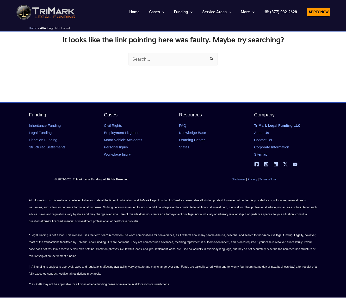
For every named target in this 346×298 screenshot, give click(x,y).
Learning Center (192, 140)
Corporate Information (271, 147)
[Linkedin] (275, 164)
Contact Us (263, 140)
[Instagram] (266, 164)
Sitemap (260, 154)
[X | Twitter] (285, 164)
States (184, 147)
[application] (170, 12)
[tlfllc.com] (46, 11)
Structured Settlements (47, 147)
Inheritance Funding (45, 126)
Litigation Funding (43, 140)
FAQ (182, 126)
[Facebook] (256, 164)
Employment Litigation (122, 133)
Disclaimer (238, 180)
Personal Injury (116, 147)
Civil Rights (113, 126)
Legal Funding (40, 133)
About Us (261, 133)
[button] (165, 12)
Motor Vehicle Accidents (123, 140)
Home (33, 28)
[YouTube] (295, 164)
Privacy (252, 180)
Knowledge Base (192, 133)
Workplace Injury (117, 154)
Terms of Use (268, 180)
